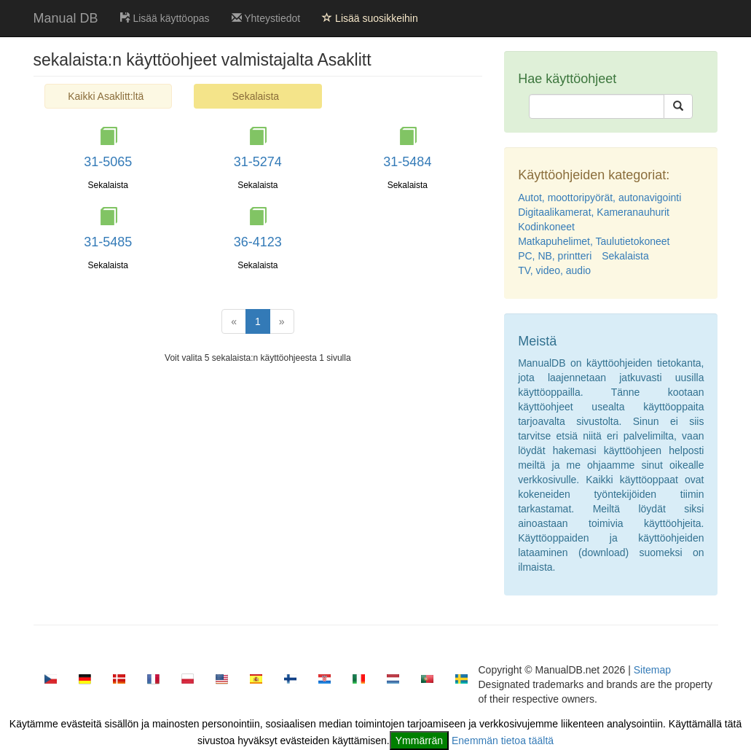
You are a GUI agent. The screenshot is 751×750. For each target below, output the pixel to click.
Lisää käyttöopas (165, 18)
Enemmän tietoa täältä (503, 740)
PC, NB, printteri (554, 256)
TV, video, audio (554, 270)
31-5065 (108, 162)
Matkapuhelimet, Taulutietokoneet (593, 241)
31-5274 (258, 162)
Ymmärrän (419, 740)
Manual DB (66, 18)
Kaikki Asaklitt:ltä (105, 96)
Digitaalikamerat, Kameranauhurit (593, 212)
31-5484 (407, 162)
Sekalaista (625, 256)
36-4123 (258, 242)
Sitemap (652, 670)
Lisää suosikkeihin (370, 18)
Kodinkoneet (546, 227)
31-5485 (108, 242)
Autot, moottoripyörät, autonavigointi (599, 197)
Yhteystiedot (266, 18)
